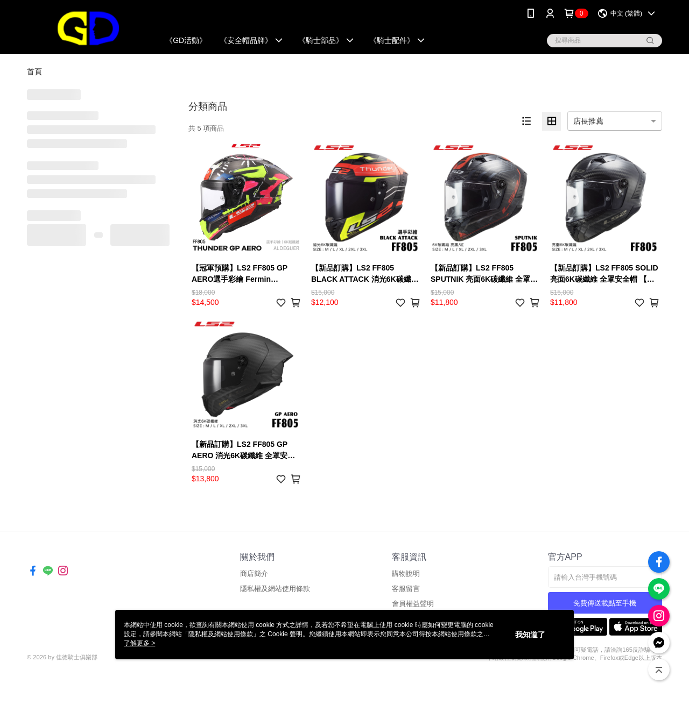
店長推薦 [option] (588, 121)
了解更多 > (139, 643)
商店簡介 (254, 573)
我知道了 (530, 634)
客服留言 (406, 589)
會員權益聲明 (413, 604)
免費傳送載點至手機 (604, 603)
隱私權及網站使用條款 (275, 589)
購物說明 (406, 573)
